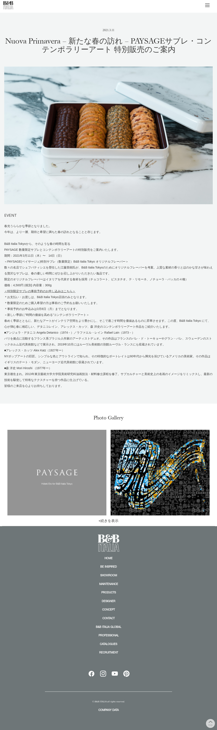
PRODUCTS (108, 592)
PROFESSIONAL (109, 635)
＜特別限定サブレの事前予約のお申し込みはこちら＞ (39, 291)
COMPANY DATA (108, 710)
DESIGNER (108, 601)
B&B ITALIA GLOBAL (108, 627)
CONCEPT (108, 609)
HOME (108, 558)
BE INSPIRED (108, 566)
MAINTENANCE (108, 584)
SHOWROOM (108, 575)
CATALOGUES (108, 644)
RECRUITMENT (108, 652)
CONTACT (108, 618)
